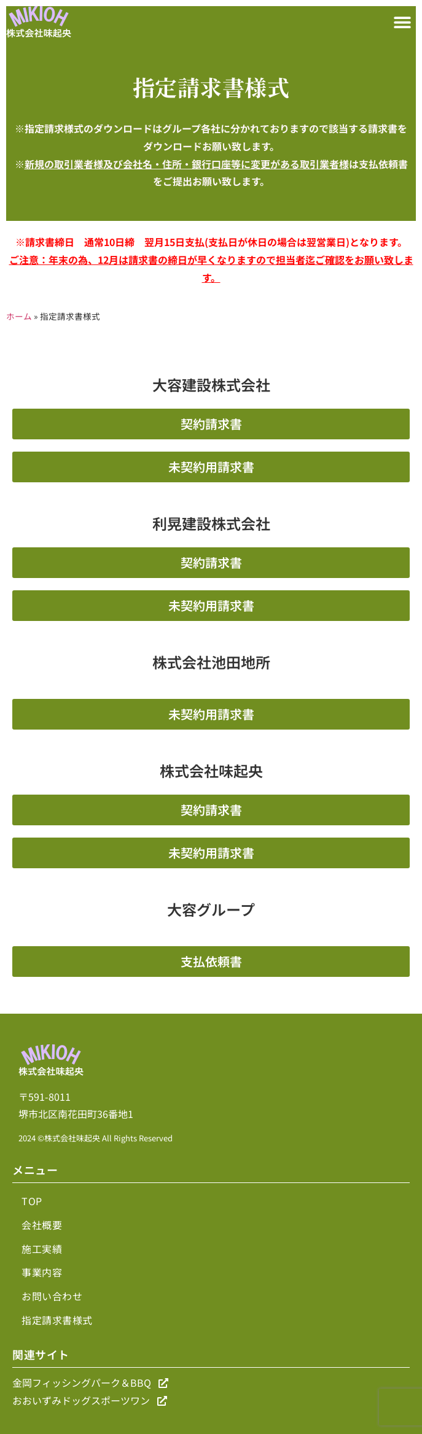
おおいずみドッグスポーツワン (89, 1400)
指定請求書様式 (57, 1320)
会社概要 (41, 1224)
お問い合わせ (51, 1296)
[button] (402, 22)
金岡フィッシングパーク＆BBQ (90, 1382)
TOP (31, 1200)
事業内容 (41, 1272)
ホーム (19, 316)
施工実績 (41, 1248)
